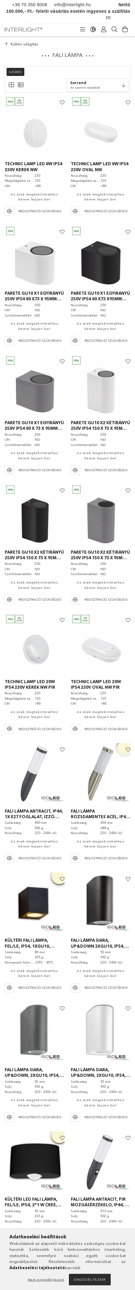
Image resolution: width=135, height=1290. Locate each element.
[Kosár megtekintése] (125, 29)
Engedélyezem (90, 1279)
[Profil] (104, 29)
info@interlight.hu (69, 4)
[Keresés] (114, 29)
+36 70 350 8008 (29, 4)
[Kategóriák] (82, 29)
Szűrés (15, 72)
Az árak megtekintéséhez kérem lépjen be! (34, 197)
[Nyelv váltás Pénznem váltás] (93, 29)
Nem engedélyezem (46, 1279)
